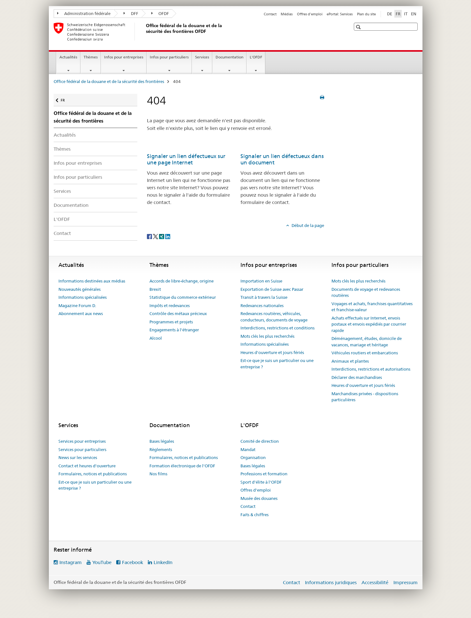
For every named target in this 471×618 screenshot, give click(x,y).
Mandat (247, 449)
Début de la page (307, 225)
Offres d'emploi (310, 14)
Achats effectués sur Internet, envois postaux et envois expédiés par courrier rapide (368, 324)
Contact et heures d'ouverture (87, 465)
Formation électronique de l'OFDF (182, 465)
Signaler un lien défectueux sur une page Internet (186, 159)
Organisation (253, 457)
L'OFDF (256, 57)
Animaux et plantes (350, 361)
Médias (286, 14)
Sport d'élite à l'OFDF (261, 482)
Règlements (160, 449)
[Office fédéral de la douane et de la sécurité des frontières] (145, 32)
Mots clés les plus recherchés (267, 336)
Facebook (132, 562)
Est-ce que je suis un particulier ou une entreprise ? (277, 363)
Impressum (405, 582)
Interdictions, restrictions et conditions (277, 327)
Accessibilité (374, 582)
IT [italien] (405, 13)
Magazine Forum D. (77, 305)
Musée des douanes (258, 498)
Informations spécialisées (82, 297)
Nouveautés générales (79, 289)
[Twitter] (156, 236)
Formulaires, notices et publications (92, 473)
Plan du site (366, 14)
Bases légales (161, 441)
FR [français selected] (398, 13)
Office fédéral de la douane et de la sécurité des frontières (109, 81)
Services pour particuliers (82, 449)
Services (202, 57)
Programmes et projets (171, 321)
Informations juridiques (331, 582)
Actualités (68, 57)
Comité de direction (259, 441)
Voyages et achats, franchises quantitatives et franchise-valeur (372, 307)
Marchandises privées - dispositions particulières (364, 397)
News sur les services (77, 457)
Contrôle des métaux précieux (178, 313)
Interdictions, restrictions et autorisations (370, 369)
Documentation (229, 57)
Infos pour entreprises (123, 57)
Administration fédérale (84, 13)
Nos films (158, 473)
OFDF (160, 13)
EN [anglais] (413, 13)
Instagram (70, 562)
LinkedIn (163, 562)
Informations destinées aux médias (91, 280)
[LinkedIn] (167, 236)
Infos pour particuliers (169, 57)
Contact (270, 14)
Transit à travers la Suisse (263, 297)
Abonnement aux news (80, 313)
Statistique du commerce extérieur (182, 297)
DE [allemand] (389, 13)
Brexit (155, 289)
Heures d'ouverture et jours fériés (272, 352)
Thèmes (91, 57)
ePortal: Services (340, 14)
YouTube (101, 562)
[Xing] (162, 236)
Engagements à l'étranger (174, 329)
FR (66, 98)
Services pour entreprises (82, 441)
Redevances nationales (262, 305)
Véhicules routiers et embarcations (364, 352)
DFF (131, 13)
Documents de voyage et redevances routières (365, 292)
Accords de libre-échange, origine (181, 280)
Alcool (155, 338)
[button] (359, 27)
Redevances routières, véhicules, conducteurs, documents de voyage (274, 316)
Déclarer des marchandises (356, 377)
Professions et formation (263, 473)
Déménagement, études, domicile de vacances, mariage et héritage (366, 341)
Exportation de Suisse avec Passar (271, 289)
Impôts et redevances (169, 305)
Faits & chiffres (254, 514)
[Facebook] (150, 236)
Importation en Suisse (261, 280)
